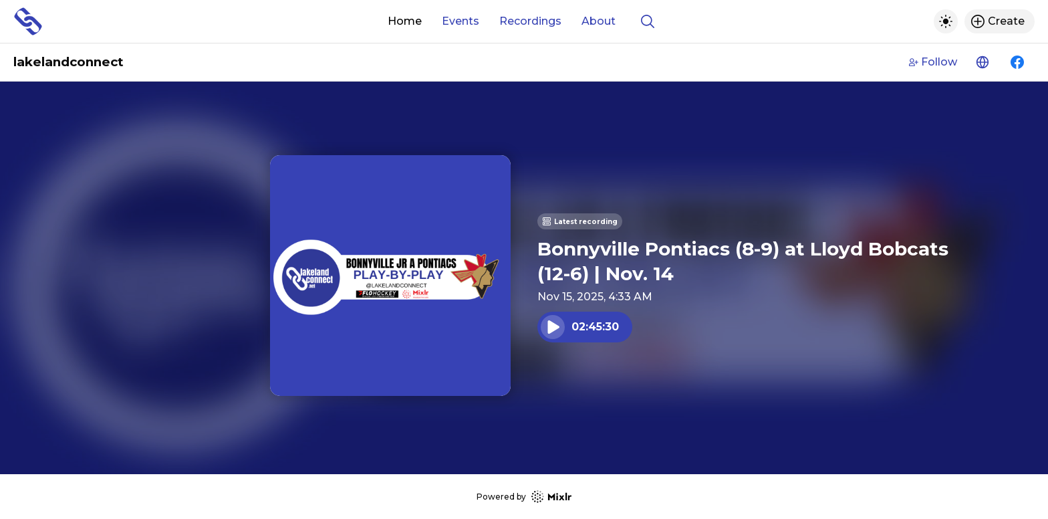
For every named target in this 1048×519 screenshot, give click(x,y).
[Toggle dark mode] (946, 21)
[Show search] (648, 21)
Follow (933, 62)
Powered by (524, 496)
